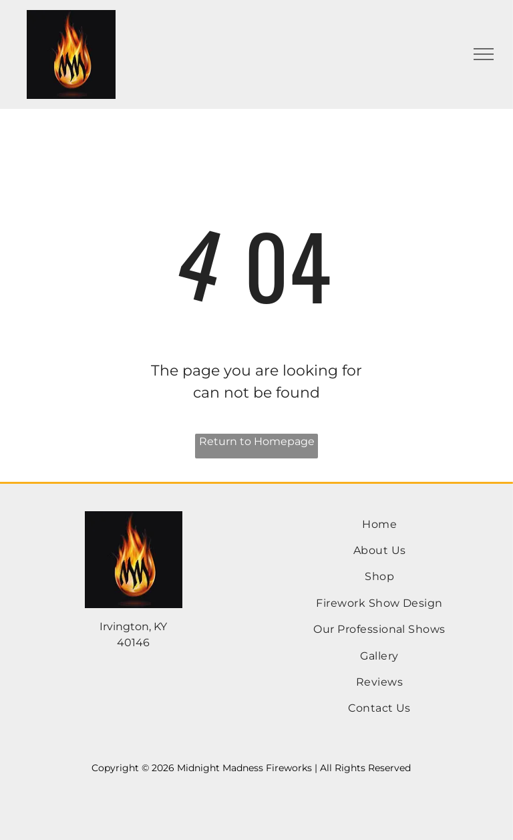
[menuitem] (379, 524)
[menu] (483, 54)
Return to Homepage (257, 441)
